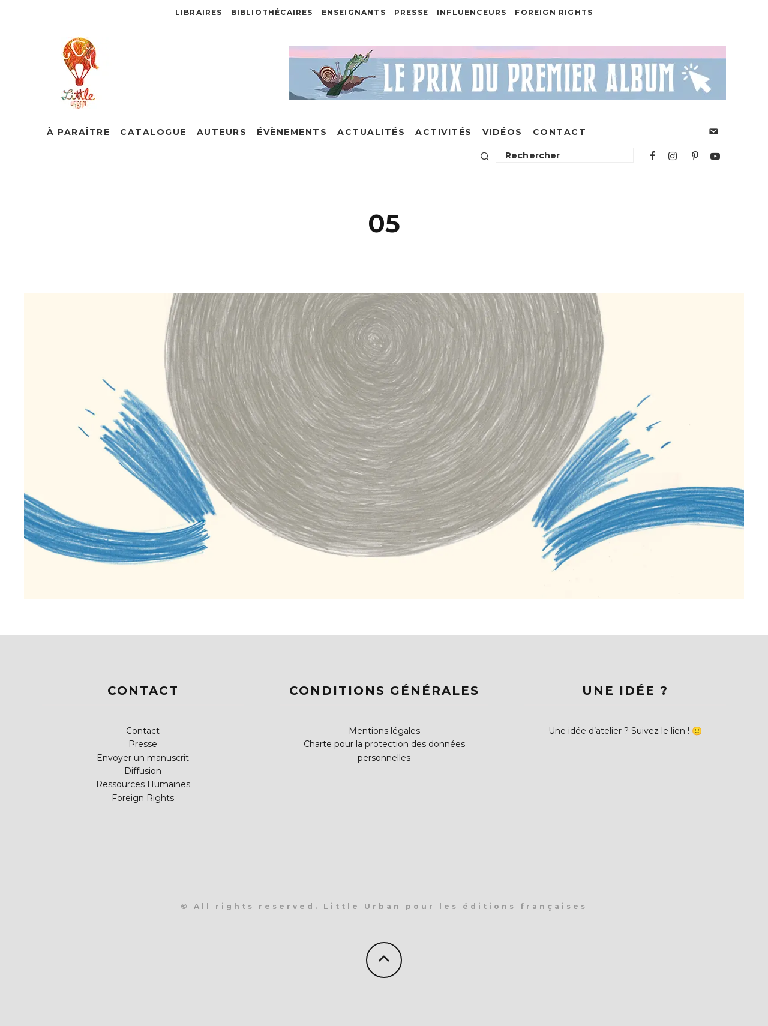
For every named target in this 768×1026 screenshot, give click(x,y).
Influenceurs (471, 12)
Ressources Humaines (143, 784)
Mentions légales (384, 730)
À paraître (78, 132)
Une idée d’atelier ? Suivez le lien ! (618, 730)
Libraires (199, 12)
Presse (411, 12)
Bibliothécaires (272, 12)
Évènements (292, 132)
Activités (443, 132)
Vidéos (502, 132)
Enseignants (354, 12)
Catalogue (153, 132)
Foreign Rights (554, 12)
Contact (560, 132)
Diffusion (142, 771)
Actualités (371, 132)
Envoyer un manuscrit (143, 757)
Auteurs (222, 132)
